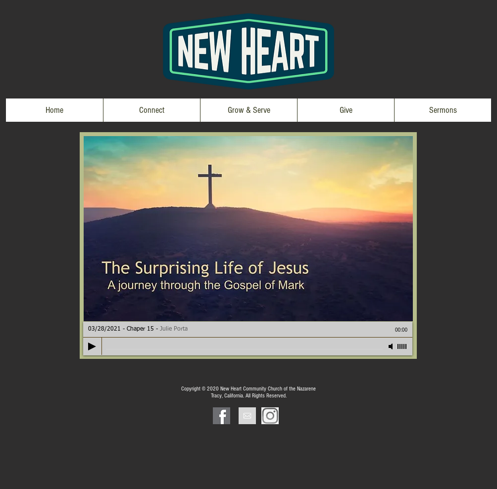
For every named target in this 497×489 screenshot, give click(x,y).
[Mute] (392, 346)
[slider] (402, 346)
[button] (151, 110)
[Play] (92, 346)
